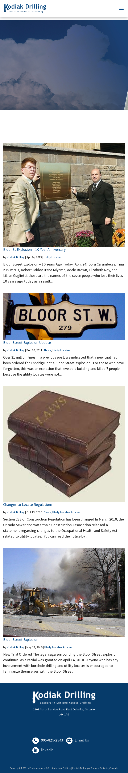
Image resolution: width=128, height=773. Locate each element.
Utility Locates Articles (66, 512)
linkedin (43, 749)
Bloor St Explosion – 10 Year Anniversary (34, 249)
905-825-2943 (47, 740)
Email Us (77, 740)
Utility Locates (53, 257)
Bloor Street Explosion (20, 639)
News (47, 350)
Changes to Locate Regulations (28, 504)
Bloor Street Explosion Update (27, 342)
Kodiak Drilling (16, 257)
